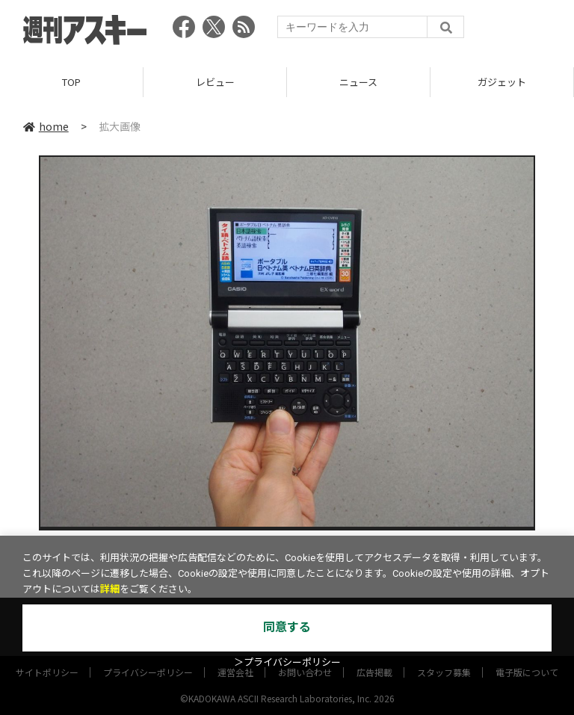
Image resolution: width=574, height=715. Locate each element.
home (46, 126)
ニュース (358, 82)
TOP (71, 82)
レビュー (215, 82)
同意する (287, 627)
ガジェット (502, 82)
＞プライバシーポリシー (287, 662)
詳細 (110, 589)
